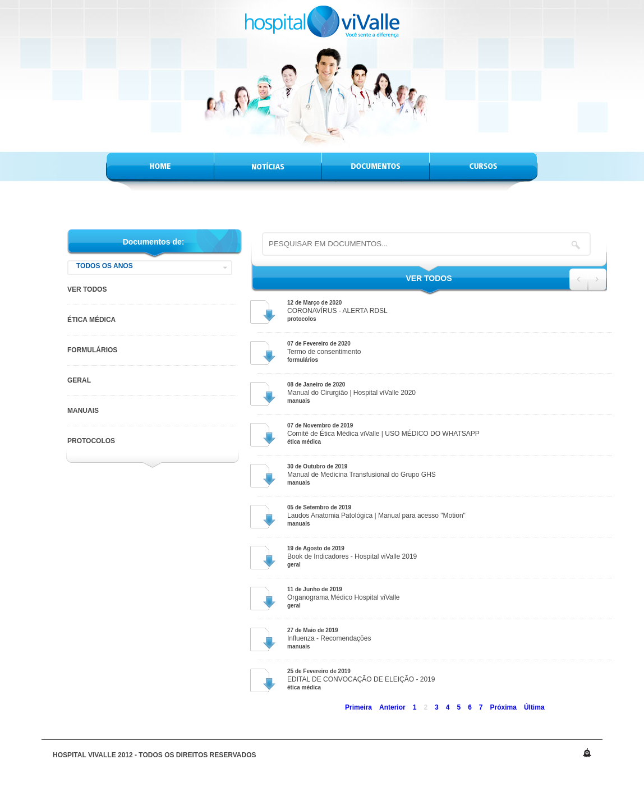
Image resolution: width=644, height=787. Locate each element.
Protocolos (91, 441)
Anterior (392, 707)
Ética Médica (91, 320)
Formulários (92, 350)
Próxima (503, 707)
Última (534, 707)
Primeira (358, 707)
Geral (79, 380)
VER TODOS (87, 289)
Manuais (83, 411)
